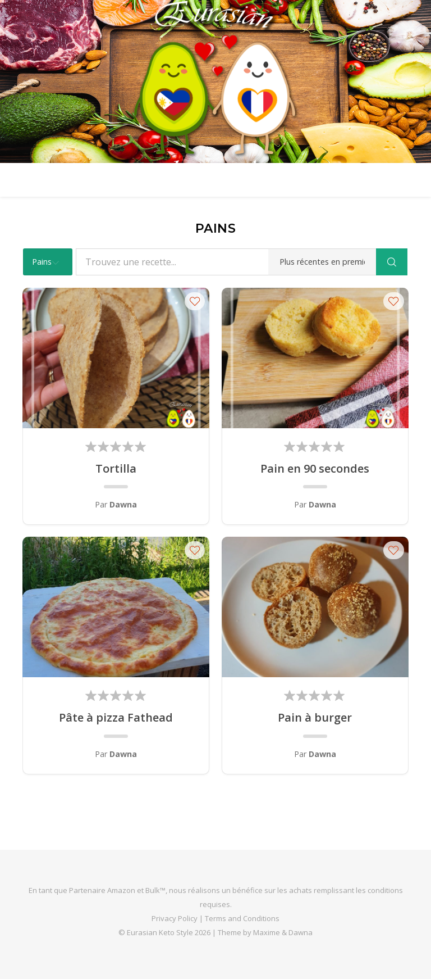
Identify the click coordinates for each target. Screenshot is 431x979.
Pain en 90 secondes (314, 468)
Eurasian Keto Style (160, 932)
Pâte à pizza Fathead (116, 717)
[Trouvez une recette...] (226, 261)
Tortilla (115, 468)
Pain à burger (315, 717)
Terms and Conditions (242, 918)
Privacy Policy (175, 918)
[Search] (391, 261)
